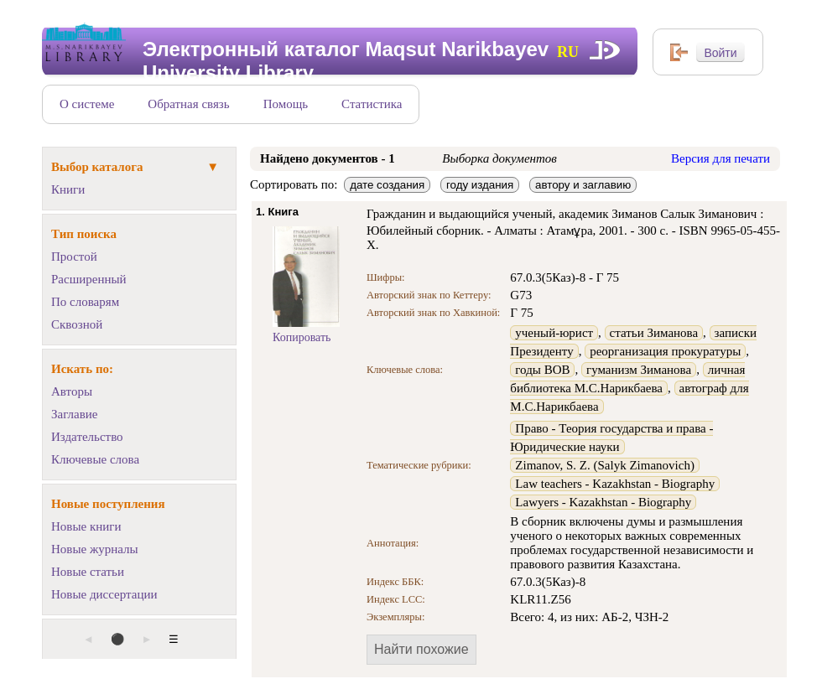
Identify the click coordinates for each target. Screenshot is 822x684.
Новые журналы (94, 549)
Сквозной (76, 324)
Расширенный (89, 279)
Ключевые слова (95, 459)
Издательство (87, 436)
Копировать (301, 337)
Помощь (285, 104)
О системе (87, 104)
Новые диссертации (104, 594)
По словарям (85, 301)
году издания (479, 185)
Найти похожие (421, 649)
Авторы (71, 391)
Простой (74, 256)
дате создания (387, 185)
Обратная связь (188, 104)
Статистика (371, 104)
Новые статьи (87, 571)
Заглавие (74, 414)
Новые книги (86, 526)
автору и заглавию (583, 185)
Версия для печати (720, 158)
